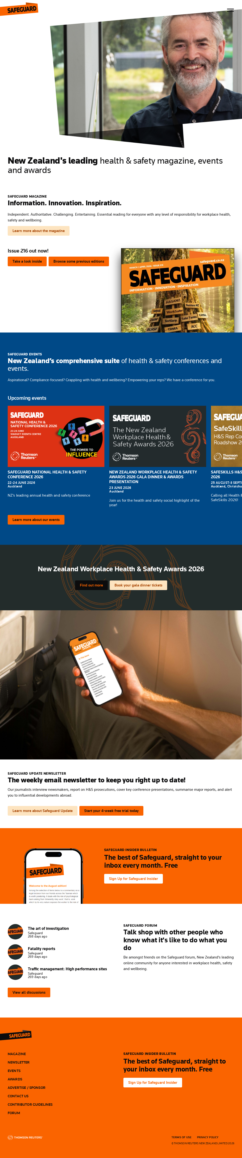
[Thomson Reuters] (25, 1137)
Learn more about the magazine (39, 230)
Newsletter (19, 1062)
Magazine (17, 1054)
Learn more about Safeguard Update (43, 810)
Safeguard (27, 10)
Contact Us (18, 1096)
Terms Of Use (182, 1137)
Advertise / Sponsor (26, 1087)
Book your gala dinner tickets (138, 585)
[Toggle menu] (230, 10)
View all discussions (29, 992)
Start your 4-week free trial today (111, 810)
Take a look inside (27, 261)
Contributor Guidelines (30, 1104)
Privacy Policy (208, 1137)
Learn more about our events (36, 519)
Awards (15, 1079)
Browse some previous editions (78, 261)
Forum (14, 1113)
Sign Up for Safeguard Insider (133, 878)
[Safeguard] (20, 1035)
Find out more (91, 585)
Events (14, 1071)
